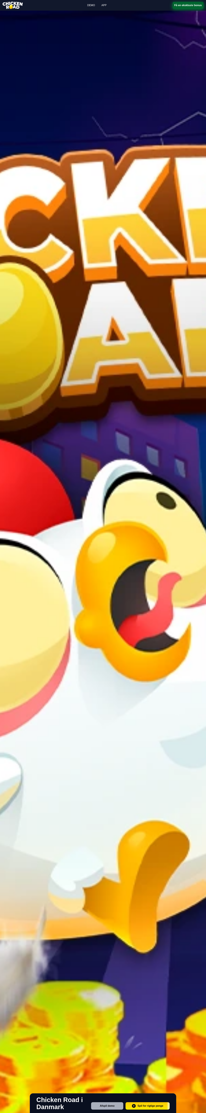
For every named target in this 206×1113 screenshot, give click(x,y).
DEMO (91, 5)
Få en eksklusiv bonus (188, 5)
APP (104, 5)
